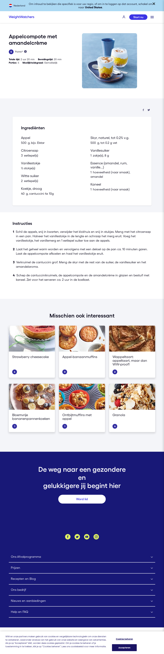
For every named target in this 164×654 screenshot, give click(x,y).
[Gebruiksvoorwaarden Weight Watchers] (49, 633)
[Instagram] (96, 536)
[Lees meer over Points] (25, 51)
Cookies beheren (124, 642)
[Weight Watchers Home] (21, 17)
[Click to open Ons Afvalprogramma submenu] (82, 557)
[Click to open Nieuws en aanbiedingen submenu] (82, 601)
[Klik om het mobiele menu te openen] (152, 17)
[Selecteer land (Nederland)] (146, 634)
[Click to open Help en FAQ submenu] (82, 612)
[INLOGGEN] (124, 17)
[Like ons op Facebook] (67, 536)
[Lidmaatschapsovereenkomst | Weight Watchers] (80, 633)
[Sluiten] (154, 4)
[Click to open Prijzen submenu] (82, 568)
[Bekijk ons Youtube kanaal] (86, 536)
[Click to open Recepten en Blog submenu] (82, 579)
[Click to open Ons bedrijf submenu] (82, 590)
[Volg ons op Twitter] (77, 536)
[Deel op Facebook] (143, 110)
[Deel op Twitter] (148, 110)
